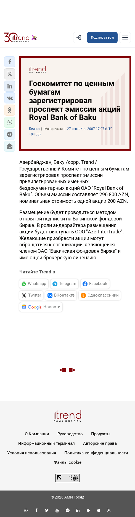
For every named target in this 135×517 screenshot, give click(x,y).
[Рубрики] (125, 37)
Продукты (100, 433)
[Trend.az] (20, 37)
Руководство (70, 433)
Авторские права (100, 443)
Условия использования (31, 453)
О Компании (37, 433)
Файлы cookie (67, 462)
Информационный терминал (46, 443)
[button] (9, 62)
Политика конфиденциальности (96, 453)
